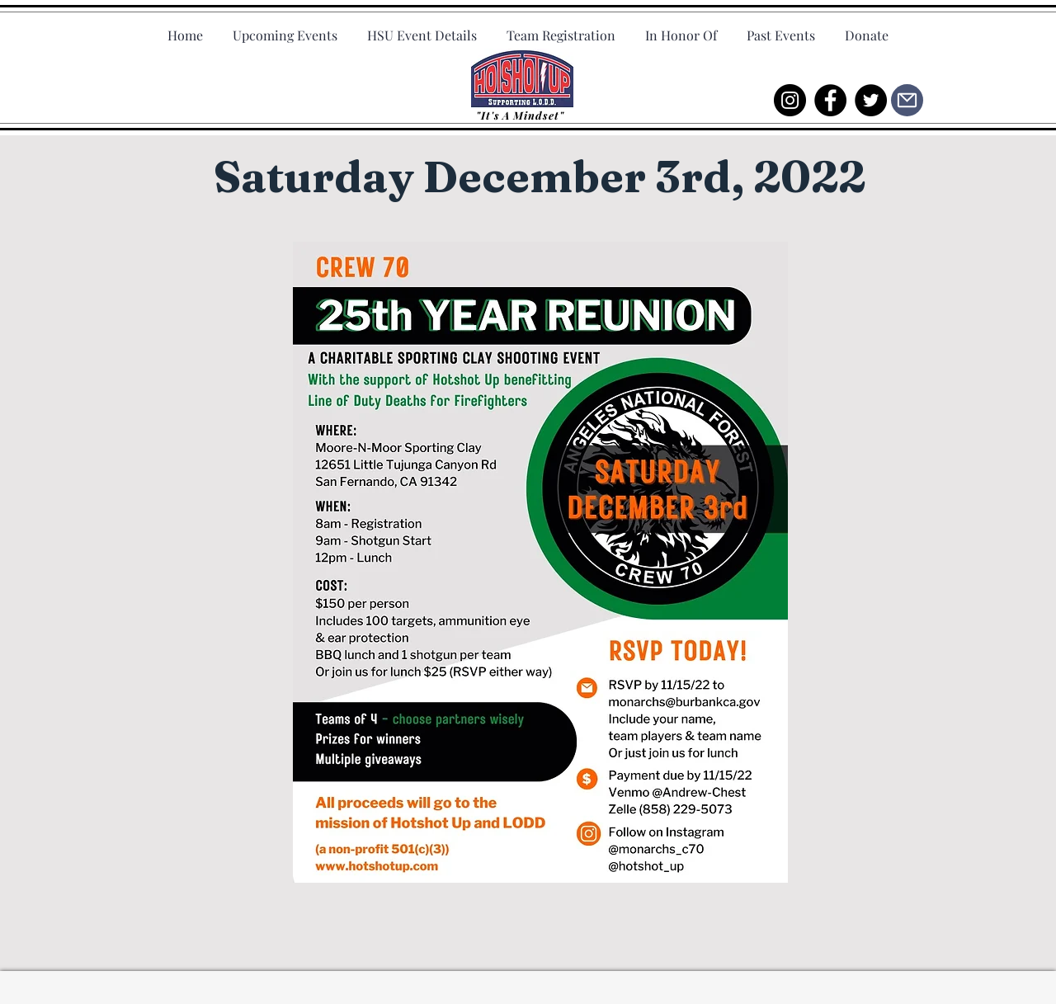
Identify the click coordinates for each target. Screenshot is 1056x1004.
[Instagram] (790, 100)
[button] (781, 28)
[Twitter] (871, 100)
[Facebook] (830, 100)
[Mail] (907, 100)
